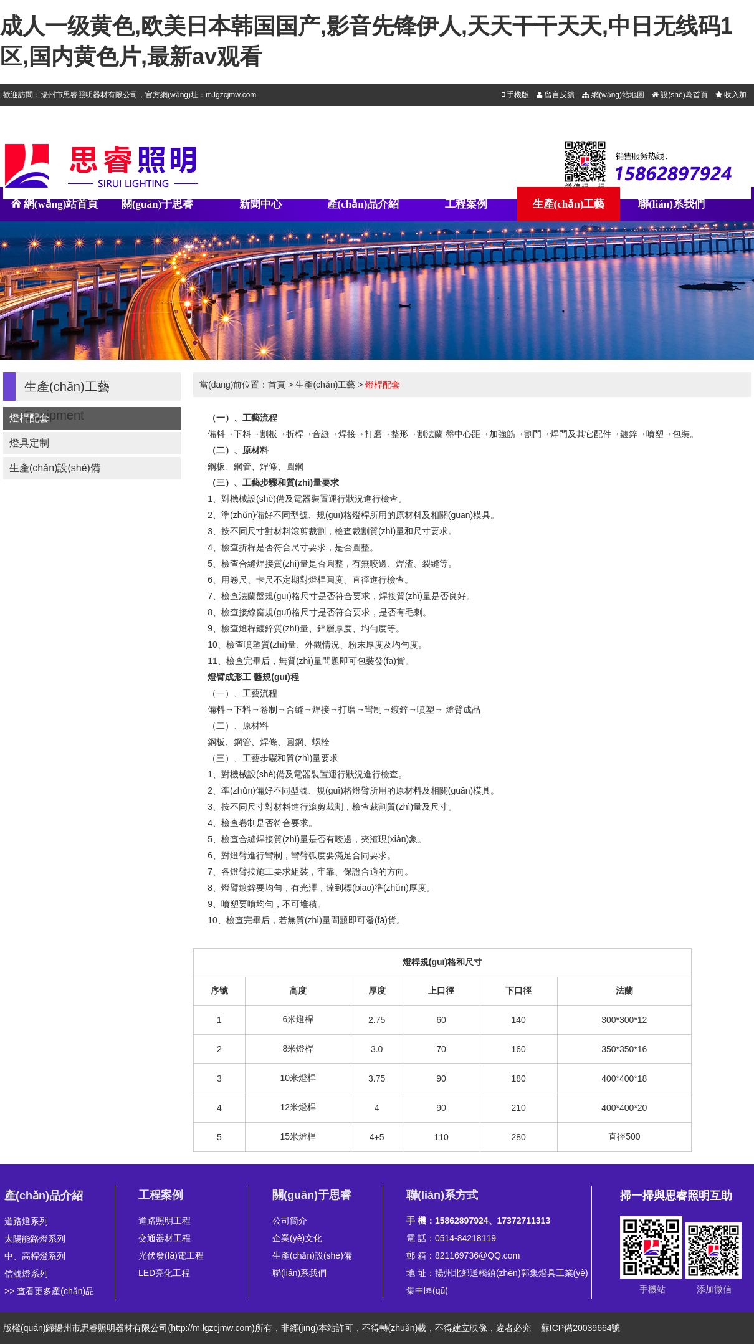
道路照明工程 (164, 1221)
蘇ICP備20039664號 (581, 1328)
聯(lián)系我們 (671, 204)
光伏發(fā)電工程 (171, 1255)
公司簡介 (289, 1221)
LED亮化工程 (164, 1273)
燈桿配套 (29, 418)
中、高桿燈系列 (34, 1256)
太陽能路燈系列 (34, 1239)
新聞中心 (260, 204)
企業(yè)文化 (297, 1238)
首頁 (276, 385)
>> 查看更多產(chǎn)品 (49, 1291)
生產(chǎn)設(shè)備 (54, 468)
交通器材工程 (164, 1238)
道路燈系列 (26, 1221)
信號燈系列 (26, 1274)
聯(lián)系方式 (442, 1195)
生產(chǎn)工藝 (569, 204)
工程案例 (466, 204)
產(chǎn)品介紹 (363, 204)
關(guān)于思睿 (157, 204)
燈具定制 (29, 443)
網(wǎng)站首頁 (54, 209)
